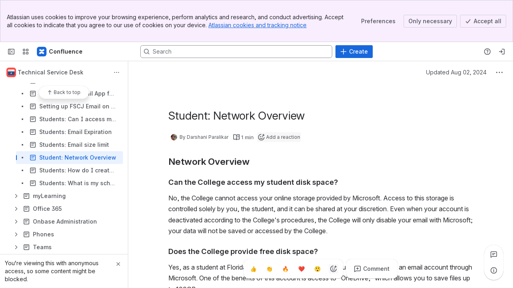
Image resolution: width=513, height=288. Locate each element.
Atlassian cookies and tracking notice (257, 25)
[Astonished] (317, 268)
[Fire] (285, 268)
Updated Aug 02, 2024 (456, 72)
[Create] (354, 51)
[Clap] (269, 268)
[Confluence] (60, 51)
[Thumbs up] (253, 268)
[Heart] (301, 268)
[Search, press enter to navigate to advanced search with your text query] (236, 51)
